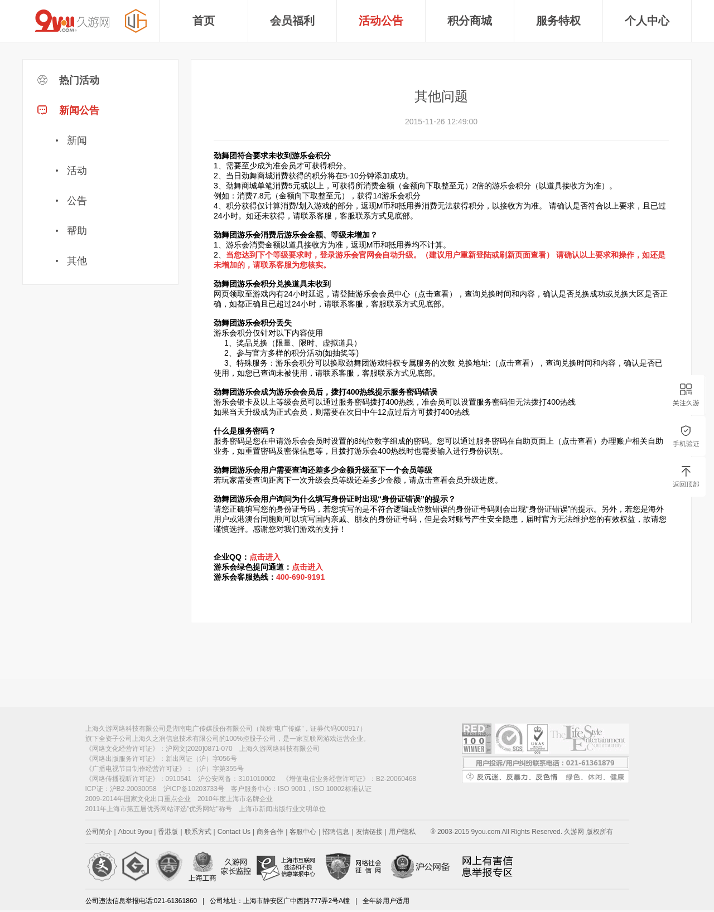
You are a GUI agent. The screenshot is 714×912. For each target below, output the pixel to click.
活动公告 (381, 20)
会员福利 (292, 20)
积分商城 (469, 20)
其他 (77, 260)
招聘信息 (335, 832)
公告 (77, 200)
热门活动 (68, 80)
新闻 (77, 140)
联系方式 (198, 832)
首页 (203, 20)
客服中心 (303, 832)
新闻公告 (101, 190)
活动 (77, 170)
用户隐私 (402, 832)
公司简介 (98, 832)
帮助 (77, 230)
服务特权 (558, 20)
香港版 (168, 832)
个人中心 (647, 20)
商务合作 (270, 832)
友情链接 (369, 832)
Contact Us (234, 832)
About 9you (135, 832)
